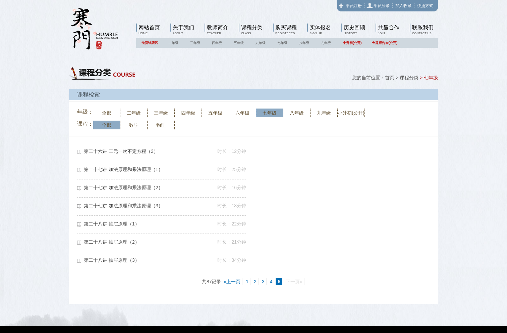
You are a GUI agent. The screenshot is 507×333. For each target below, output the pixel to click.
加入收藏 (403, 5)
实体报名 (320, 27)
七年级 (282, 43)
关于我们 (183, 27)
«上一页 (232, 281)
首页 (389, 77)
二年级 (173, 43)
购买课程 (286, 27)
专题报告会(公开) (385, 43)
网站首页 (149, 27)
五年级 (239, 43)
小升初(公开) (352, 43)
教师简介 (217, 27)
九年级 (326, 43)
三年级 (195, 43)
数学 (133, 125)
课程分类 (252, 27)
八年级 (304, 43)
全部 (106, 113)
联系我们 (423, 27)
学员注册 (354, 5)
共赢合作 (388, 27)
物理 (161, 125)
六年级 (261, 43)
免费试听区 (150, 43)
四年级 (217, 43)
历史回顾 (354, 27)
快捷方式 (425, 5)
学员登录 (382, 5)
